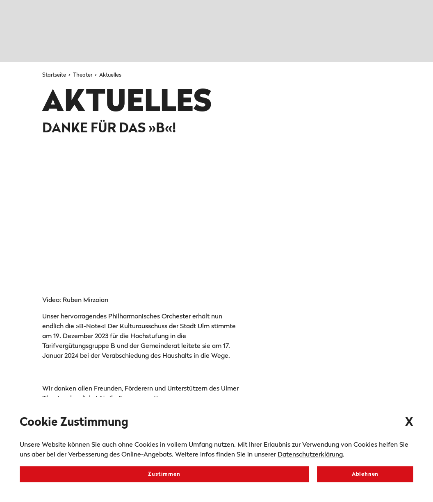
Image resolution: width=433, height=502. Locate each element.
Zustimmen (164, 474)
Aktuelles (110, 75)
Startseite (54, 75)
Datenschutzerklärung (310, 455)
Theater (83, 75)
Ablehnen (365, 474)
